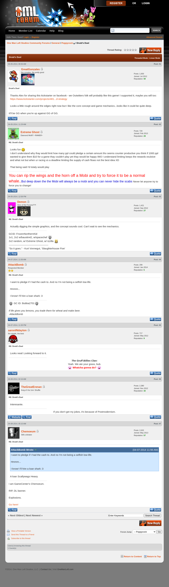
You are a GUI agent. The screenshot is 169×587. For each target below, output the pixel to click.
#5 (160, 325)
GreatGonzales (30, 69)
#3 (160, 197)
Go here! (13, 504)
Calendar (41, 30)
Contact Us (45, 569)
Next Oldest (17, 515)
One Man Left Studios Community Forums (28, 43)
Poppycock (67, 43)
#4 (160, 260)
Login (26, 37)
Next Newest (33, 515)
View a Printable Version (21, 531)
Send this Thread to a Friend (22, 535)
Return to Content (133, 556)
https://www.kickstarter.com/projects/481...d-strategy (38, 99)
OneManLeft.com (65, 569)
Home (12, 30)
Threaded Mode (141, 58)
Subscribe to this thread (20, 538)
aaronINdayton (17, 330)
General (56, 43)
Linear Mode (154, 58)
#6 (160, 379)
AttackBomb (16, 264)
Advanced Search (154, 37)
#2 (160, 124)
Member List (25, 30)
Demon (21, 201)
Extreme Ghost (30, 132)
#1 (160, 64)
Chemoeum (28, 431)
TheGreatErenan (31, 387)
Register (35, 37)
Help (52, 30)
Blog (60, 30)
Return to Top (154, 556)
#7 (160, 424)
